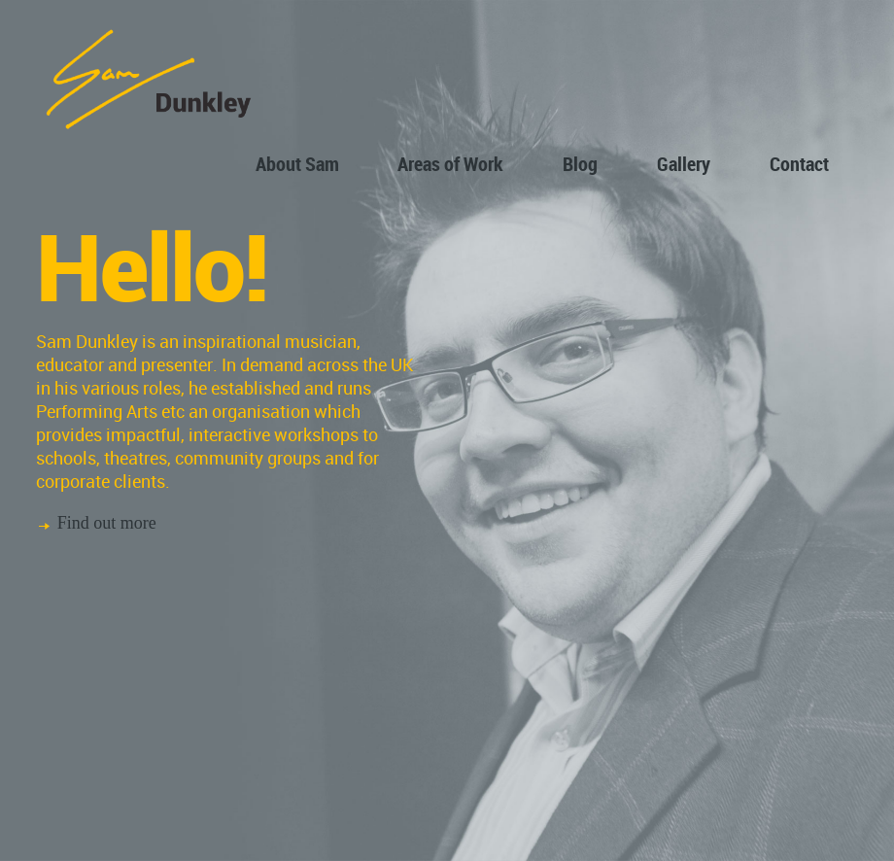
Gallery (683, 164)
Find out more (106, 523)
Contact (799, 164)
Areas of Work (450, 164)
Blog (580, 164)
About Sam (297, 164)
